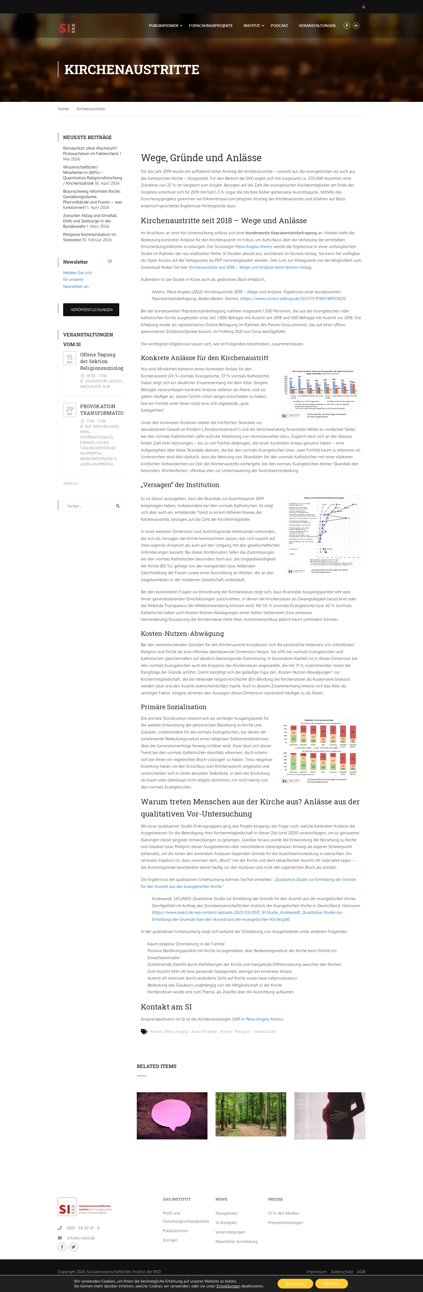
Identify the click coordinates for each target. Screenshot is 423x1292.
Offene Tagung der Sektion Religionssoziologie (104, 363)
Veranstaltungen (317, 25)
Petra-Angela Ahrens (253, 248)
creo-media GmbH (74, 1262)
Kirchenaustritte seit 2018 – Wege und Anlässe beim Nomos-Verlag (250, 268)
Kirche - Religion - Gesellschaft (248, 1033)
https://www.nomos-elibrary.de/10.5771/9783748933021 (292, 300)
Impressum (317, 1254)
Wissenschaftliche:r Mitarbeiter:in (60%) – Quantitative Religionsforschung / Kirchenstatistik (92, 176)
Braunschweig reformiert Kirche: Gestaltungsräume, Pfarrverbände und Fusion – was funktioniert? (92, 200)
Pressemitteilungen (285, 1205)
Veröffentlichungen (91, 311)
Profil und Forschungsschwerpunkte (185, 1200)
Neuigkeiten (227, 1195)
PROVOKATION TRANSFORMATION (103, 411)
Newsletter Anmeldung (237, 1224)
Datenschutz (342, 1254)
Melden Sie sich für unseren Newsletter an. (77, 280)
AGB (361, 1254)
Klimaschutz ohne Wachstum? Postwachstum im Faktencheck (91, 152)
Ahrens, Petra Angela (169, 1033)
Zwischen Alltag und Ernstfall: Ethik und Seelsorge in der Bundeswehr (90, 222)
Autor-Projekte (204, 1033)
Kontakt (170, 1222)
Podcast (279, 25)
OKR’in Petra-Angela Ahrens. (258, 1020)
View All (71, 485)
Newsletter (75, 263)
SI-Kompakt (226, 1205)
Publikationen (163, 25)
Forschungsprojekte (211, 25)
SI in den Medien (283, 1195)
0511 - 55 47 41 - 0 (83, 1210)
